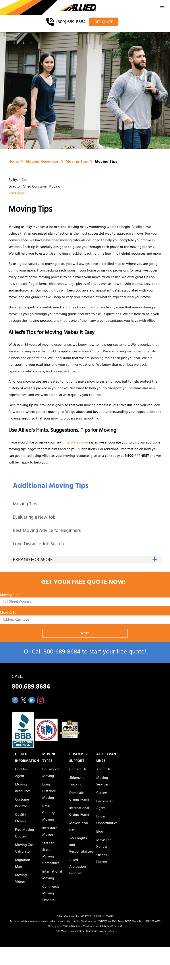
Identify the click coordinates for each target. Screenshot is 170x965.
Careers (102, 793)
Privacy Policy (76, 931)
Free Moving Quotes (24, 833)
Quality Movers (20, 818)
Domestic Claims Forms (79, 796)
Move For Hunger (103, 843)
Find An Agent (21, 773)
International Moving (52, 875)
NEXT (85, 634)
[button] (162, 8)
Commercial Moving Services (51, 894)
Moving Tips (25, 504)
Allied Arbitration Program (77, 867)
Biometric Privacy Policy (100, 931)
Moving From (10, 595)
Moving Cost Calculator (25, 848)
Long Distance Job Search (38, 544)
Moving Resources (43, 162)
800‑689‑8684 (62, 652)
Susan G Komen (102, 858)
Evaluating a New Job (34, 517)
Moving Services (102, 781)
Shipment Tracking (76, 781)
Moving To (8, 613)
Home (14, 162)
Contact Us (77, 769)
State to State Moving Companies (50, 853)
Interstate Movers (49, 831)
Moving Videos (21, 878)
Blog (99, 832)
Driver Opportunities (107, 820)
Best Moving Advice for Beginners (47, 531)
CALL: (85, 683)
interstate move (76, 443)
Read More (16, 193)
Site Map (61, 931)
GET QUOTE (104, 22)
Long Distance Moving (49, 791)
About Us (103, 769)
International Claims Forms (79, 811)
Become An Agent (105, 805)
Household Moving (50, 773)
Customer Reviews (22, 803)
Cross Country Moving (48, 813)
